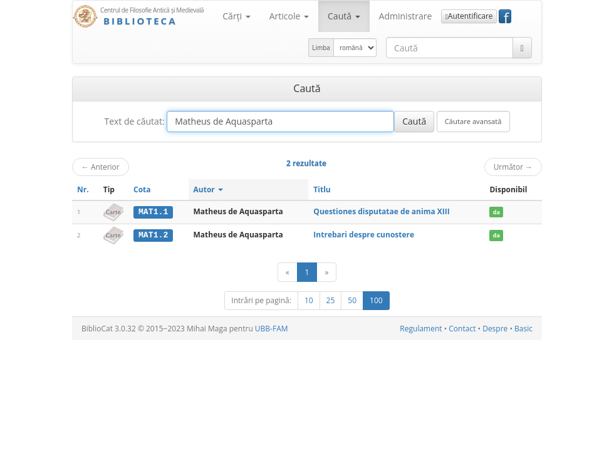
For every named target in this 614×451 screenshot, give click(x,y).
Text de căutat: (134, 121)
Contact (462, 328)
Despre (494, 328)
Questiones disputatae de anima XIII (381, 211)
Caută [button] (344, 16)
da (496, 212)
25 (330, 299)
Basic (523, 328)
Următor (513, 167)
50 (352, 299)
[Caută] (522, 47)
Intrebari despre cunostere (363, 234)
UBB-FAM (271, 328)
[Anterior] (288, 271)
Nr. (83, 189)
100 (376, 299)
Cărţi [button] (236, 16)
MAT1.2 (153, 235)
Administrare (405, 16)
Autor (208, 189)
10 (308, 299)
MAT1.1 (153, 211)
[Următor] (326, 271)
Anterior (100, 167)
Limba (321, 47)
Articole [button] (289, 16)
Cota (142, 189)
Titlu (321, 189)
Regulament (421, 328)
